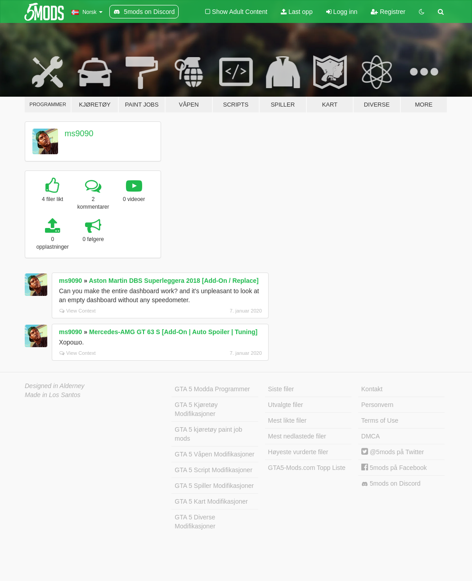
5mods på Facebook (394, 468)
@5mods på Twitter (392, 452)
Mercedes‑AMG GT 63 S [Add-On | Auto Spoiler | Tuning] (173, 331)
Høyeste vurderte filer (298, 452)
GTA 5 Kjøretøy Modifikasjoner (196, 409)
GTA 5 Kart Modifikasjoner (211, 501)
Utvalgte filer (285, 404)
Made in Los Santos (53, 394)
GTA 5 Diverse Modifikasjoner (195, 522)
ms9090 (79, 133)
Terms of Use (379, 420)
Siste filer (281, 389)
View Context (77, 310)
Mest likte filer (287, 420)
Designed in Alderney (55, 385)
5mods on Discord (391, 483)
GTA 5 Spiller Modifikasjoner (214, 485)
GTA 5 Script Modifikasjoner (213, 470)
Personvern (377, 404)
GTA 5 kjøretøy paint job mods (208, 434)
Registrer (388, 11)
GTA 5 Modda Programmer (212, 389)
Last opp (297, 11)
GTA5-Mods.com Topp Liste (307, 467)
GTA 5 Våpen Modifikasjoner (214, 454)
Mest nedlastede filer (297, 436)
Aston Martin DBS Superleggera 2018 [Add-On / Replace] (173, 280)
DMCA (370, 436)
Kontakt (371, 389)
